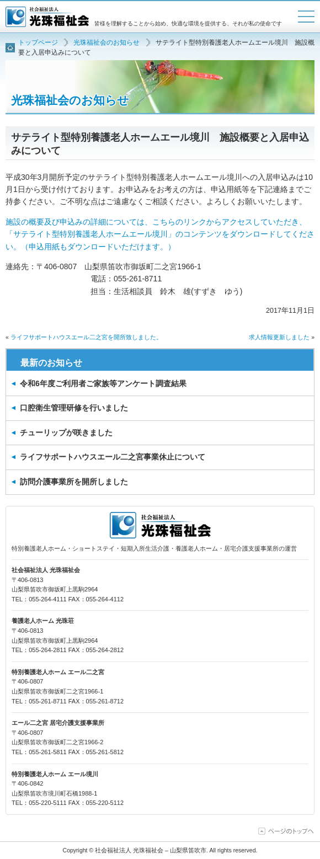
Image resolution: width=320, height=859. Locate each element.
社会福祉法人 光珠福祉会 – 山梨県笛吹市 (47, 17)
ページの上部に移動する (286, 831)
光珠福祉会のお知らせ (70, 100)
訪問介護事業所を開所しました (74, 481)
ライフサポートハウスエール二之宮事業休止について (112, 456)
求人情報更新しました (279, 337)
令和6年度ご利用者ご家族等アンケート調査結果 (103, 383)
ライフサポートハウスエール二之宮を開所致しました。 (86, 337)
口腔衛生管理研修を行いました (74, 407)
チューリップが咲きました (66, 432)
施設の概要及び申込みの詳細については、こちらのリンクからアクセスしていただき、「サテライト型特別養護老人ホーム (160, 234)
